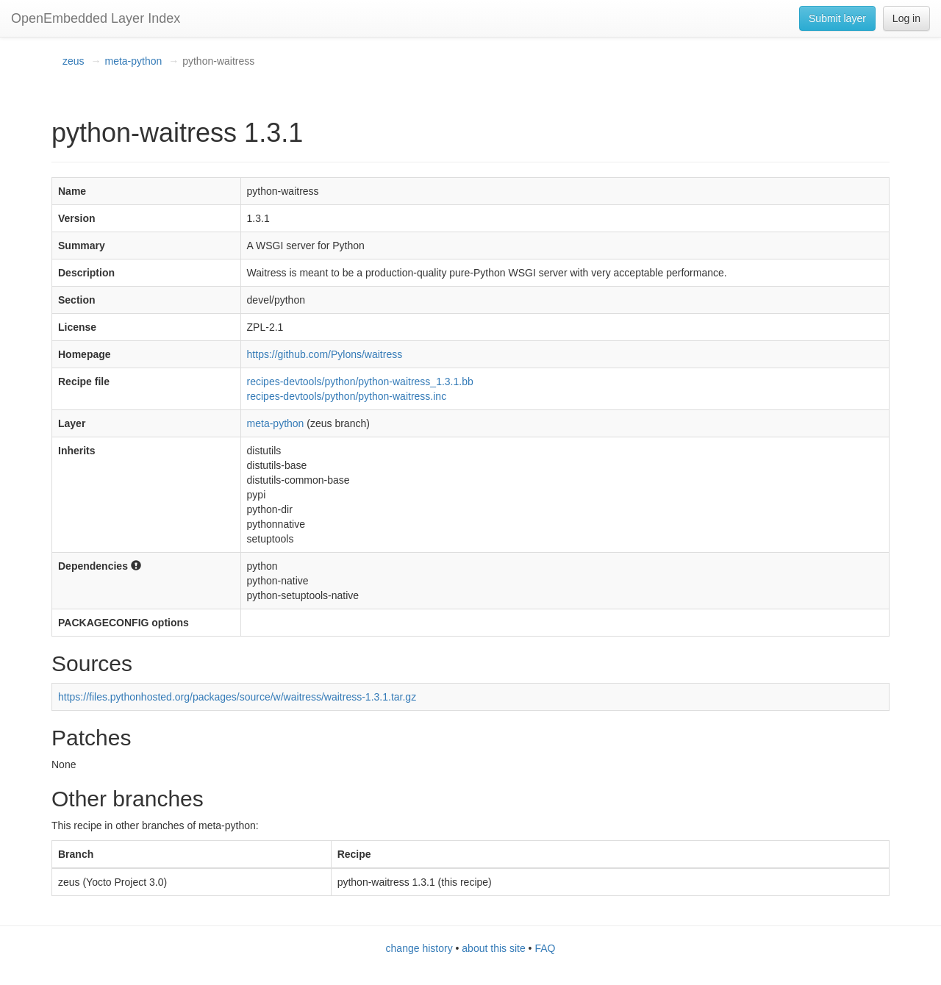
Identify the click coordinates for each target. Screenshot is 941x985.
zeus (73, 61)
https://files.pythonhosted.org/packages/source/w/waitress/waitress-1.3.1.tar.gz (237, 697)
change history (419, 948)
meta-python (133, 61)
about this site (493, 948)
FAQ (544, 948)
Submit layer (837, 18)
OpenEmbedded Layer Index (95, 18)
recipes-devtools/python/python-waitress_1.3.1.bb (360, 381)
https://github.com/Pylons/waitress (325, 354)
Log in (906, 18)
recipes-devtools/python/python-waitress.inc (347, 396)
